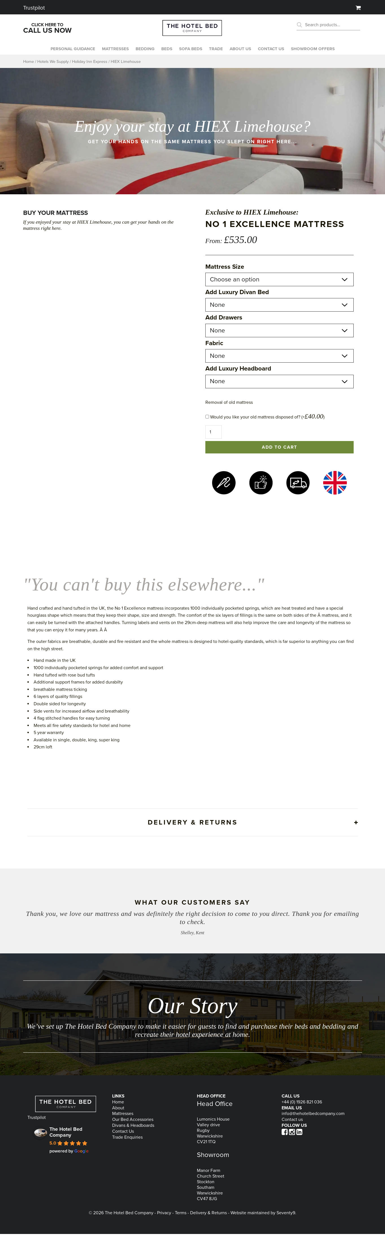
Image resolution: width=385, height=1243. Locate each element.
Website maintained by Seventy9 (262, 1222)
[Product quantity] (213, 441)
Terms (180, 1222)
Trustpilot (34, 6)
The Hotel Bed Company (65, 1141)
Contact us (274, 53)
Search (301, 25)
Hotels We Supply (53, 70)
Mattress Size (224, 276)
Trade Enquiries (127, 1146)
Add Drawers (223, 326)
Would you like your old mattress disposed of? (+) (265, 426)
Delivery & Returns (208, 1222)
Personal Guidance (68, 53)
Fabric (214, 352)
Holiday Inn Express (89, 70)
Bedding (144, 53)
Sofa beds (191, 53)
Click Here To (47, 28)
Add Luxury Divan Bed (237, 301)
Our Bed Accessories (132, 1128)
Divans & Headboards (133, 1134)
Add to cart (279, 456)
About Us (242, 53)
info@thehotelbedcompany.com (313, 1122)
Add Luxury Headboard (238, 377)
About (118, 1117)
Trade (217, 53)
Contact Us (123, 1140)
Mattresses (113, 53)
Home (28, 70)
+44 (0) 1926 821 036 (302, 1111)
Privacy (164, 1222)
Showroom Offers (317, 53)
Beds (166, 53)
